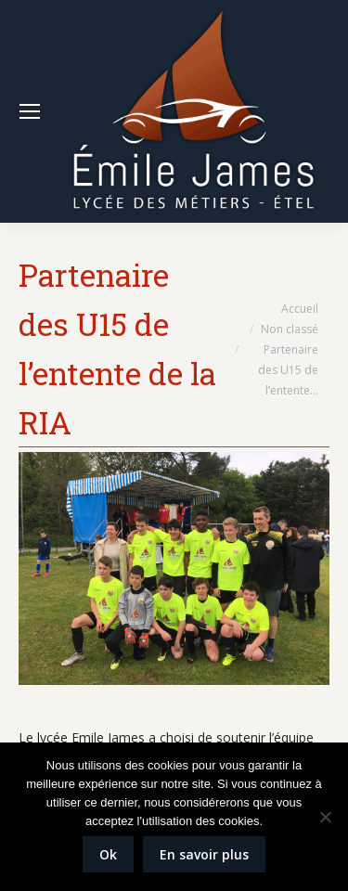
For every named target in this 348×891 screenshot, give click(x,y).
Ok (108, 854)
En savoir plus (204, 854)
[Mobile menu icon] (30, 111)
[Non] (325, 816)
